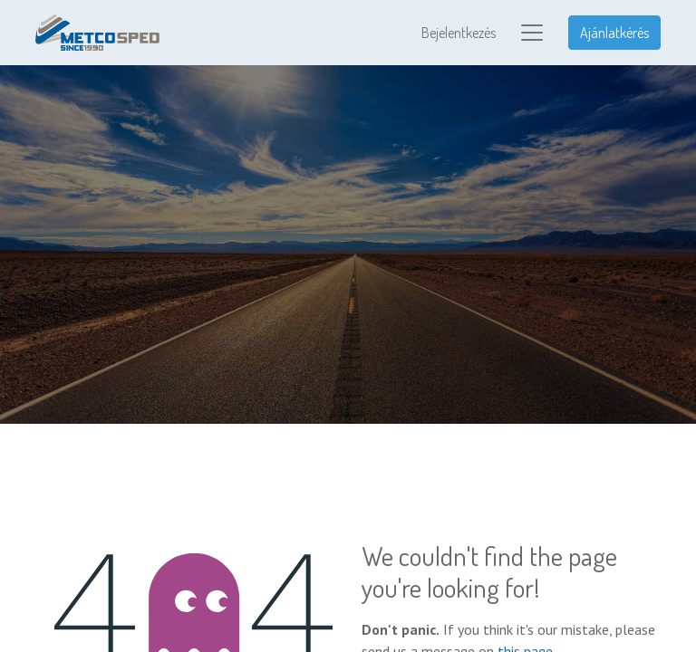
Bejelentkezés (458, 33)
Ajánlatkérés (614, 33)
